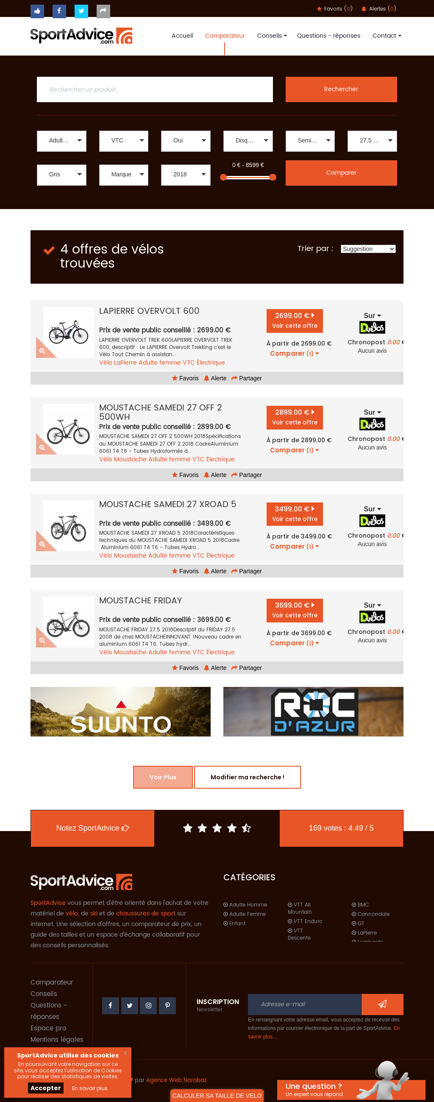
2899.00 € (294, 417)
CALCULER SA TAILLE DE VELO (217, 1095)
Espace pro (48, 1028)
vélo (72, 913)
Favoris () (335, 9)
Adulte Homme (245, 905)
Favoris (185, 378)
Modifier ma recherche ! (247, 777)
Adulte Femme (244, 914)
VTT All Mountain (300, 908)
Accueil (182, 36)
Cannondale (370, 914)
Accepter (46, 1088)
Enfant (234, 923)
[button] (61, 141)
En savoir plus (90, 1088)
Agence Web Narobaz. (177, 1080)
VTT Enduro (305, 921)
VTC (189, 363)
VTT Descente (299, 934)
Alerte (215, 378)
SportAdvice (48, 903)
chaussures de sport (145, 913)
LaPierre (125, 363)
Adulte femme (160, 363)
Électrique (211, 363)
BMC (360, 905)
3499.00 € (294, 513)
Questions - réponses (328, 36)
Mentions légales (57, 1040)
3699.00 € (294, 609)
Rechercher (341, 89)
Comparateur (225, 36)
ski (93, 913)
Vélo (105, 363)
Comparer (341, 173)
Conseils (271, 36)
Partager (246, 378)
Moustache (130, 459)
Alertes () (379, 9)
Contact (386, 36)
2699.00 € (294, 320)
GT (358, 923)
